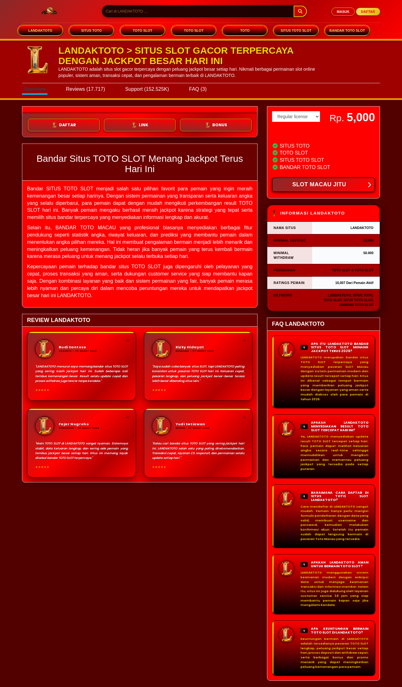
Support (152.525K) (147, 89)
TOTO (245, 30)
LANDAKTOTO (40, 30)
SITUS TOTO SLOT (296, 30)
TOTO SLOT (143, 30)
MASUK (343, 12)
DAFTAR (368, 12)
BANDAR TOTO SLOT (347, 30)
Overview (35, 89)
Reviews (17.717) (85, 89)
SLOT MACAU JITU (331, 185)
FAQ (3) (198, 89)
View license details (289, 132)
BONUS (216, 125)
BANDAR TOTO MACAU (85, 227)
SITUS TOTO (91, 30)
